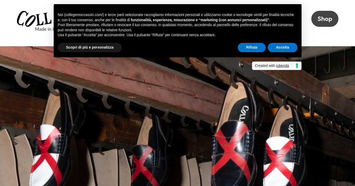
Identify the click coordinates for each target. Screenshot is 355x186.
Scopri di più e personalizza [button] (90, 47)
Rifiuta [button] (251, 47)
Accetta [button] (282, 47)
